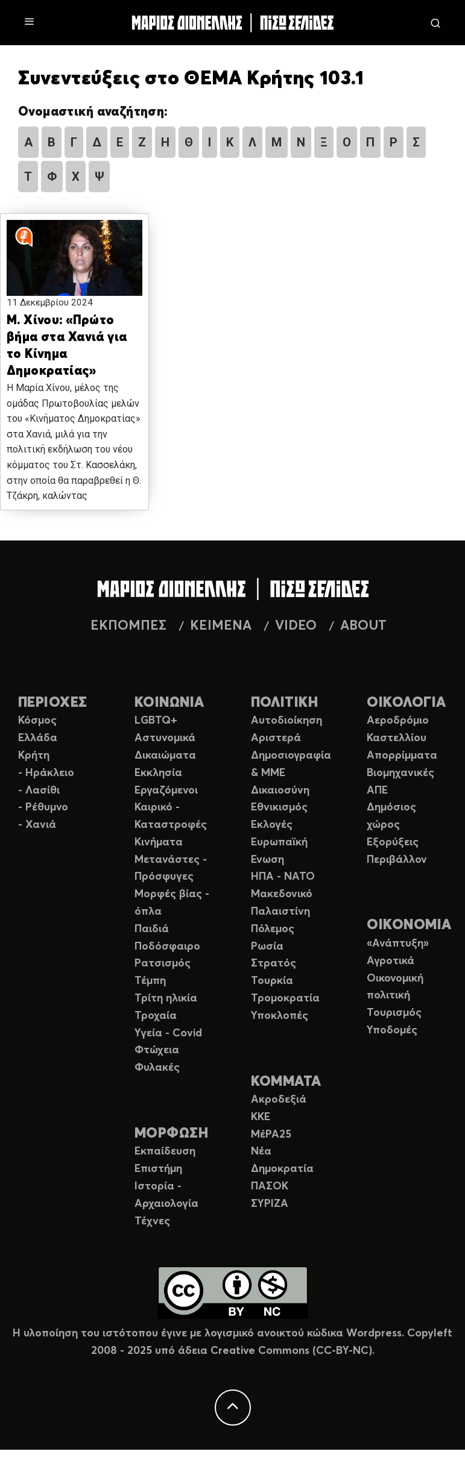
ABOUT (363, 626)
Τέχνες (152, 1221)
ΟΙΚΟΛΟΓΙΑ (406, 703)
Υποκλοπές (279, 1015)
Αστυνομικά (164, 738)
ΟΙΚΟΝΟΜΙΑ (409, 925)
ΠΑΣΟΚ (269, 1186)
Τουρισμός (394, 1012)
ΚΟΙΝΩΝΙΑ (169, 703)
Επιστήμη (158, 1169)
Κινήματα (158, 842)
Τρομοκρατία (285, 998)
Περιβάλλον (397, 859)
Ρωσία (267, 946)
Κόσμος (37, 720)
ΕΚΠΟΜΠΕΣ (128, 626)
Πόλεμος (272, 929)
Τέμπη (150, 981)
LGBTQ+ (155, 720)
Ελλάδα (37, 738)
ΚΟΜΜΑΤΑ (286, 1082)
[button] (74, 265)
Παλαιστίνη (280, 911)
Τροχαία (155, 1015)
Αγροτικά (390, 961)
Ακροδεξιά (278, 1099)
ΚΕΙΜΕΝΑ (220, 626)
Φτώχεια (156, 1050)
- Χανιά (37, 824)
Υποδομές (392, 1030)
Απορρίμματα (402, 755)
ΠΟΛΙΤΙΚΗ (284, 703)
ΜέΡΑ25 (271, 1134)
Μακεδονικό (281, 894)
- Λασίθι (39, 790)
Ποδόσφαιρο (167, 946)
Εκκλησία (158, 773)
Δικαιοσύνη (280, 790)
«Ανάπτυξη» (398, 943)
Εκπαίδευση (164, 1151)
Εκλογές (272, 824)
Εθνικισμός (279, 807)
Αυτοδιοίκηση (286, 720)
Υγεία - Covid (168, 1033)
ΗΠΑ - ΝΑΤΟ (283, 876)
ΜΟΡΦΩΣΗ (171, 1134)
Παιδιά (151, 929)
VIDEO (296, 626)
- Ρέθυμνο (43, 807)
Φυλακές (157, 1067)
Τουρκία (272, 981)
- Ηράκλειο (46, 773)
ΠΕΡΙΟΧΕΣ (52, 703)
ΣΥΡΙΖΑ (269, 1203)
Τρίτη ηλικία (165, 998)
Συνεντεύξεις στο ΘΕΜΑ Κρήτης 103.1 (191, 79)
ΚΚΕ (260, 1117)
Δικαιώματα (165, 755)
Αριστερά (276, 738)
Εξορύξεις (393, 842)
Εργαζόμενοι (166, 790)
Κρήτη (33, 755)
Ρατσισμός (162, 963)
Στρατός (273, 963)
